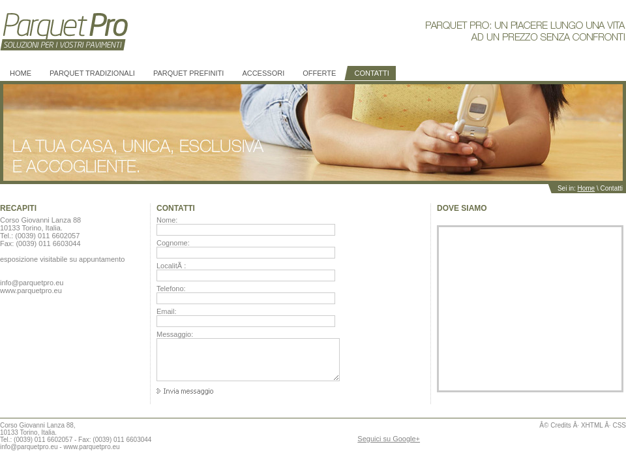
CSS (619, 425)
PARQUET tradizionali (92, 73)
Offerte (319, 73)
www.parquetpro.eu (91, 446)
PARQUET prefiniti (188, 73)
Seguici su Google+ (388, 439)
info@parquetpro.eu (29, 446)
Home (20, 73)
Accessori (263, 73)
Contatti (371, 73)
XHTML (592, 425)
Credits (560, 425)
